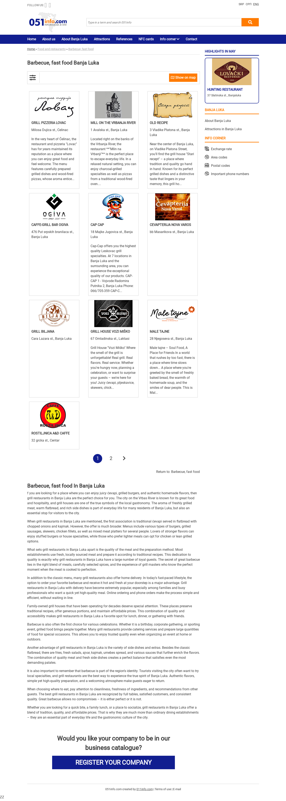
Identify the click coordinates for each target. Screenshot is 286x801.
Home (31, 39)
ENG (256, 4)
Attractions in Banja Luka (223, 129)
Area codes (219, 157)
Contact (191, 39)
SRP (241, 4)
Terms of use (163, 790)
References (124, 39)
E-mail (177, 790)
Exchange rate (221, 149)
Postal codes (220, 166)
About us (48, 39)
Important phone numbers (230, 174)
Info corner (169, 39)
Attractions (102, 39)
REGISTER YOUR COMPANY (113, 763)
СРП (249, 4)
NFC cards (146, 39)
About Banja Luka (74, 39)
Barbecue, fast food (185, 473)
